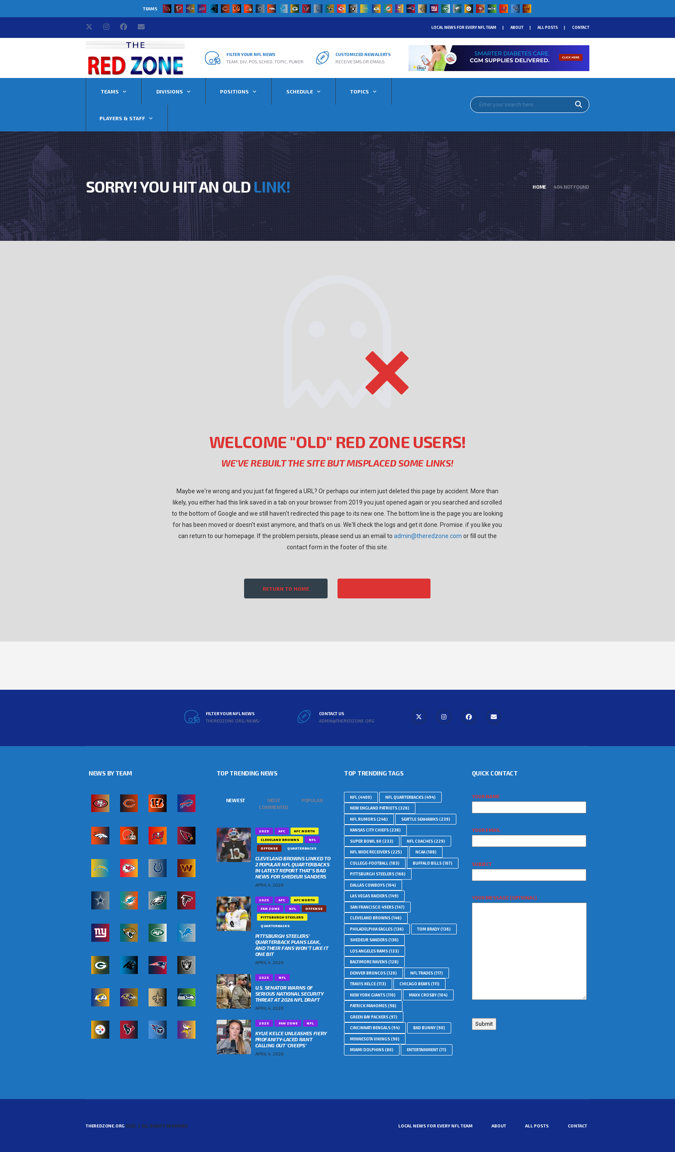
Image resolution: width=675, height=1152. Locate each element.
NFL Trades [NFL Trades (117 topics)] (426, 973)
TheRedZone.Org (105, 1125)
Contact (580, 27)
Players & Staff (122, 118)
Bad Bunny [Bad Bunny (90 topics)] (429, 1027)
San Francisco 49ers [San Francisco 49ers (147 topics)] (377, 907)
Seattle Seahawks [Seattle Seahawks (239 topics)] (425, 819)
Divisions (169, 91)
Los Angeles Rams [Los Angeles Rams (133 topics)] (374, 951)
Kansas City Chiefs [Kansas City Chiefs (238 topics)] (375, 830)
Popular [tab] (311, 800)
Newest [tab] (235, 800)
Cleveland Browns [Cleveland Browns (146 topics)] (376, 917)
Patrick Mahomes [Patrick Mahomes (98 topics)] (373, 1005)
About (517, 27)
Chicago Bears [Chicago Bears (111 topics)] (419, 983)
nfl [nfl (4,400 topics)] (361, 797)
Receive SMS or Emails (359, 61)
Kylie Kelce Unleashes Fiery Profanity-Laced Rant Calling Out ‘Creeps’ (291, 1039)
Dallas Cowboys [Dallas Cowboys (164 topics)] (373, 885)
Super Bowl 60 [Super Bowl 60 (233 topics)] (371, 841)
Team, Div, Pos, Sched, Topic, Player (264, 61)
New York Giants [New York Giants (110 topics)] (373, 995)
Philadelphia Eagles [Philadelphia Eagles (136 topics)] (377, 929)
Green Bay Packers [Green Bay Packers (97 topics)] (373, 1017)
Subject (529, 869)
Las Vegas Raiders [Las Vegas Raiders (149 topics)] (374, 896)
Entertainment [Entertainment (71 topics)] (426, 1049)
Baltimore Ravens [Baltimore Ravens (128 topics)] (374, 961)
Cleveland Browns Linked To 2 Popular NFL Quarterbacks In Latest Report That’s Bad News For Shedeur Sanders (293, 867)
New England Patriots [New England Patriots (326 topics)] (379, 808)
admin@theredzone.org (347, 720)
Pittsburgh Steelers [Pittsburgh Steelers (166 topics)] (378, 874)
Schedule (299, 91)
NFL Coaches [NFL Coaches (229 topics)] (426, 841)
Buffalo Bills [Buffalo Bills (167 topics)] (432, 863)
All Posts (548, 27)
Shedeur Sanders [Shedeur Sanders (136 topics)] (374, 939)
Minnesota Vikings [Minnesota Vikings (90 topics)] (374, 1039)
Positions (234, 91)
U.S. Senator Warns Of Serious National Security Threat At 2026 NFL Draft (289, 993)
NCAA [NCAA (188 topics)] (426, 852)
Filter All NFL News (384, 588)
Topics (359, 91)
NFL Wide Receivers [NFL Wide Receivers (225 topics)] (376, 852)
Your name (529, 802)
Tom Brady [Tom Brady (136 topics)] (434, 929)
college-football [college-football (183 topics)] (374, 863)
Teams (110, 91)
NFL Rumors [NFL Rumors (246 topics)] (369, 819)
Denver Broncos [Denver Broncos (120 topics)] (373, 973)
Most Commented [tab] (273, 803)
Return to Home (286, 588)
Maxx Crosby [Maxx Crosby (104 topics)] (428, 995)
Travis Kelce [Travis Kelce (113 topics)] (368, 983)
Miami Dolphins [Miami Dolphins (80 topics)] (371, 1049)
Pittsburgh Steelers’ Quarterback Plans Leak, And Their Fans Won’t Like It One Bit (291, 945)
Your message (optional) (529, 948)
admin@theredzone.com (428, 535)
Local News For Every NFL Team (463, 27)
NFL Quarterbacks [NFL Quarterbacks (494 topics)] (410, 797)
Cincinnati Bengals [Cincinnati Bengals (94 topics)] (375, 1027)
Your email (529, 835)
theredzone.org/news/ (233, 720)
